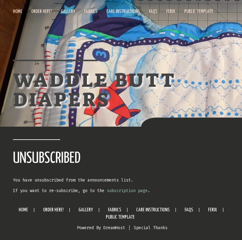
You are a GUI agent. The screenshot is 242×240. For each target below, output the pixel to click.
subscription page (127, 190)
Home (17, 11)
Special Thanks (150, 227)
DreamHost (114, 227)
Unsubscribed (47, 158)
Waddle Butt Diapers (94, 90)
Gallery (68, 11)
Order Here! (41, 11)
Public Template (198, 11)
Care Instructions (123, 11)
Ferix (170, 11)
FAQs (153, 11)
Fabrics (90, 11)
